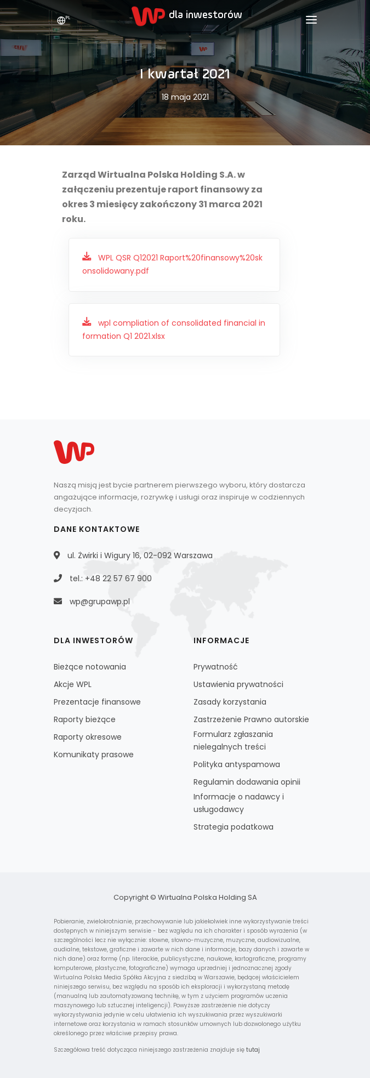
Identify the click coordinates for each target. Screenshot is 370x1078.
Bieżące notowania (90, 666)
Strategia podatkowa (233, 826)
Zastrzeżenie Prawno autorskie (251, 719)
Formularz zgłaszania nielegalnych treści (233, 740)
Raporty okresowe (88, 736)
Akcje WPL (73, 684)
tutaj (253, 1050)
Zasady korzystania (229, 701)
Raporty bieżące (85, 719)
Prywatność (215, 666)
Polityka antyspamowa (236, 764)
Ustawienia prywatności (238, 684)
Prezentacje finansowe (97, 701)
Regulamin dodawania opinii (246, 781)
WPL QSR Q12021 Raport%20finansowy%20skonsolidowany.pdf (172, 264)
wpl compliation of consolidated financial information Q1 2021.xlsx (173, 329)
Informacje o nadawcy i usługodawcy (238, 803)
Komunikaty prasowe (94, 754)
